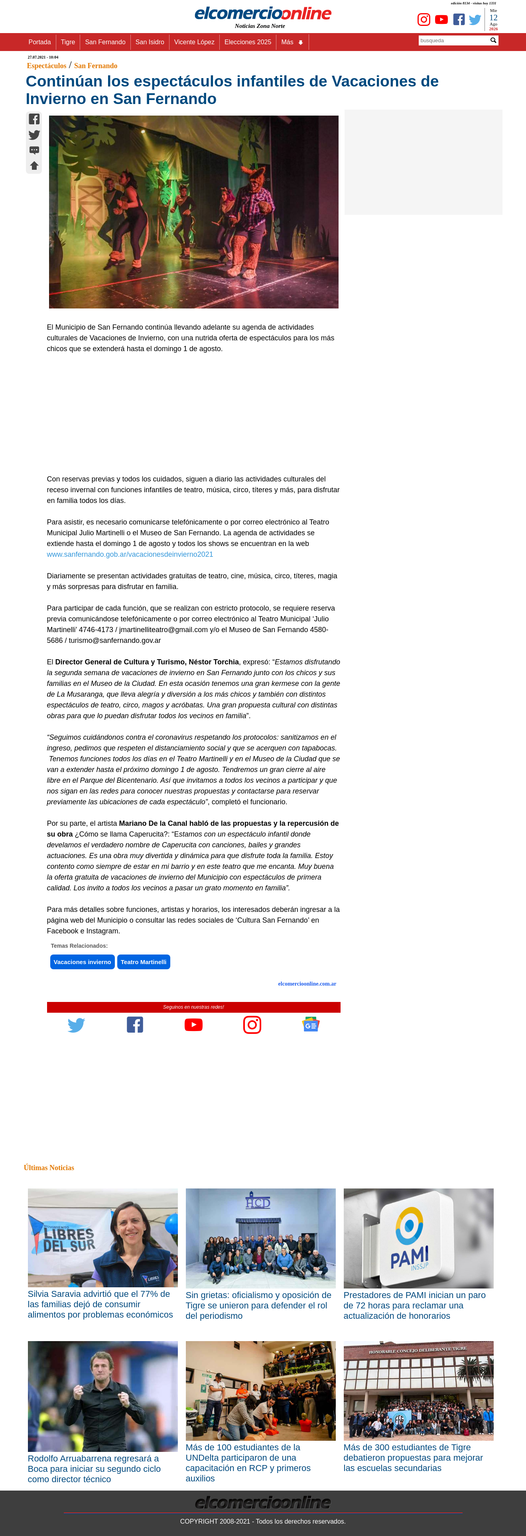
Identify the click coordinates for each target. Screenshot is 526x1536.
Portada (40, 42)
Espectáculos (47, 66)
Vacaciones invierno (82, 962)
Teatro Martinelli (144, 962)
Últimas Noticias (49, 1168)
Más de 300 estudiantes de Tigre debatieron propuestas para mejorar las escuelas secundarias (413, 1457)
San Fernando (105, 42)
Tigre (68, 42)
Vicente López (194, 42)
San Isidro (150, 42)
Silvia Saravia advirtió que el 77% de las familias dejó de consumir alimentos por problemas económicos (100, 1304)
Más (292, 42)
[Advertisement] (189, 414)
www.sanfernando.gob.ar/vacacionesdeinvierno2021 (130, 554)
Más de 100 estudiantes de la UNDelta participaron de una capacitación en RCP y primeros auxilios (248, 1462)
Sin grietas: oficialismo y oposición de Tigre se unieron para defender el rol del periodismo (259, 1305)
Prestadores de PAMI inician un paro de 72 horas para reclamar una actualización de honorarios (415, 1305)
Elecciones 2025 (248, 42)
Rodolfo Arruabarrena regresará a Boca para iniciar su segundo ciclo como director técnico (94, 1469)
